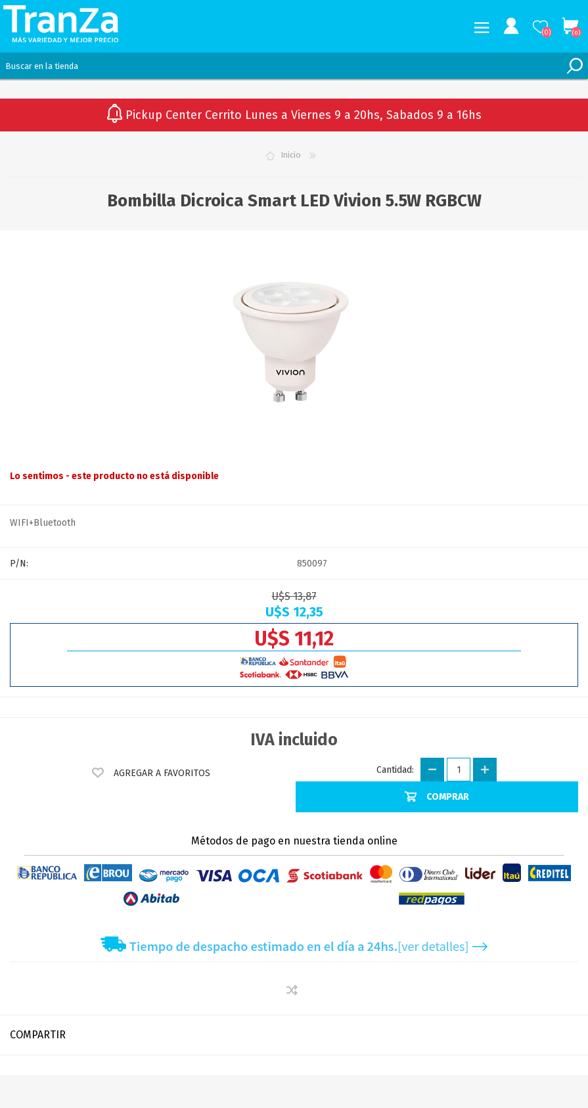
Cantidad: (395, 769)
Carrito (570, 26)
